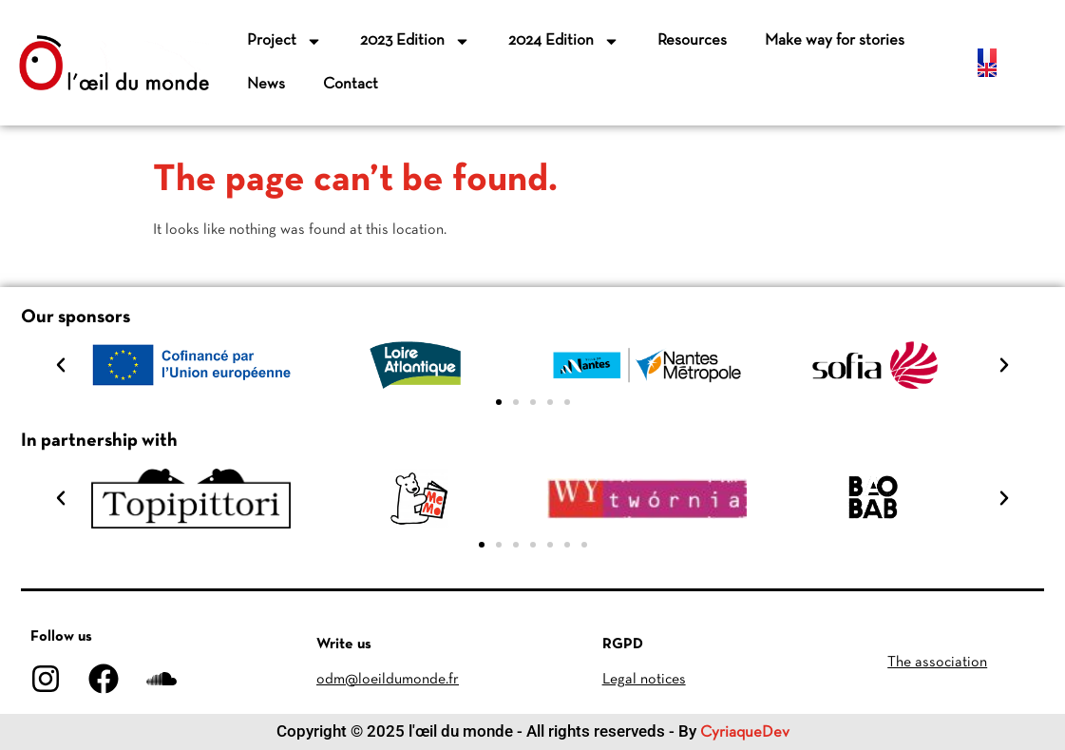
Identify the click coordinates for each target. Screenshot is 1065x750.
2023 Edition (415, 41)
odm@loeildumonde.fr (387, 679)
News (266, 84)
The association (937, 662)
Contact (350, 84)
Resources (692, 40)
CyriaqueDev (744, 732)
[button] (60, 365)
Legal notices (644, 679)
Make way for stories (834, 40)
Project (284, 41)
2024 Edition (563, 41)
